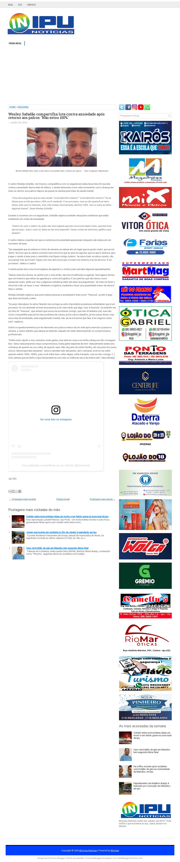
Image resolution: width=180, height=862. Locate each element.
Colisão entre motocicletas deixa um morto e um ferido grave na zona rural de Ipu (67, 516)
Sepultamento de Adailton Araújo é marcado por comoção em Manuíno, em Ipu (152, 786)
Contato (31, 4)
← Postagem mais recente (22, 499)
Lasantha (80, 858)
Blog (10, 4)
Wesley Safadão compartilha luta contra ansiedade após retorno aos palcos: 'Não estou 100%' (56, 115)
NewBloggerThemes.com (130, 858)
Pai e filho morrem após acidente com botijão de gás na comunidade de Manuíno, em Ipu (151, 769)
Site (20, 4)
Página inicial (15, 43)
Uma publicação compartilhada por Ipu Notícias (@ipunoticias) (56, 465)
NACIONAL (23, 107)
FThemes (51, 858)
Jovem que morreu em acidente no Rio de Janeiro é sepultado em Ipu (61, 532)
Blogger (115, 850)
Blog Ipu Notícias (88, 850)
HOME (12, 107)
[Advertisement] (90, 74)
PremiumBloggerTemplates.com (101, 858)
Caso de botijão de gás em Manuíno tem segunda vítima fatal (57, 548)
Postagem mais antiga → (102, 499)
